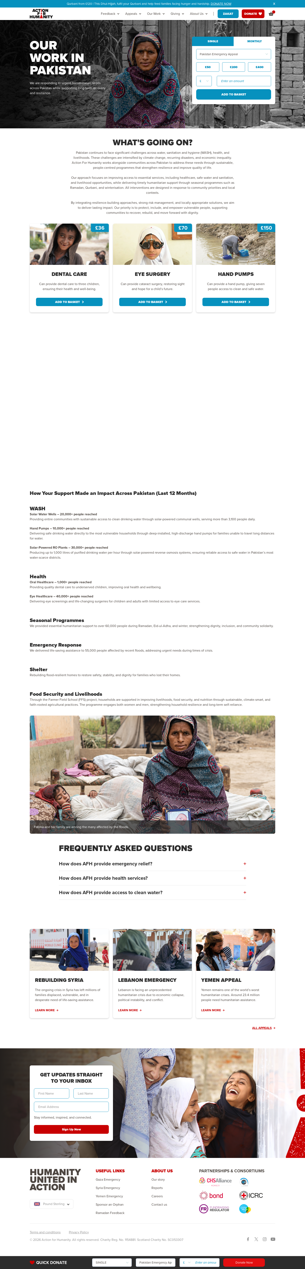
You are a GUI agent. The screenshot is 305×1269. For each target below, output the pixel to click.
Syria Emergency (108, 1188)
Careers (157, 1196)
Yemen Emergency (109, 1196)
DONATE (253, 13)
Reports (157, 1188)
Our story (158, 1180)
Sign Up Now (71, 1129)
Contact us (159, 1205)
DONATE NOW (221, 3)
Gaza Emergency (108, 1180)
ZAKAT (228, 13)
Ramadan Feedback (110, 1213)
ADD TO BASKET (69, 302)
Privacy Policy (79, 1232)
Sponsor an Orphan (110, 1205)
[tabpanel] (69, 268)
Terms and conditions (45, 1232)
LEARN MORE (46, 1010)
